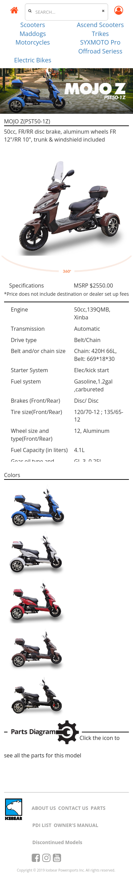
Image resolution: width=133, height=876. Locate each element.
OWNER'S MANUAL (76, 825)
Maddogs (32, 33)
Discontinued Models (57, 842)
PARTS (98, 808)
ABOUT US (44, 808)
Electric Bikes (32, 60)
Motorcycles (32, 42)
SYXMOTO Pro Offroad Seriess (100, 46)
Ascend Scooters (100, 25)
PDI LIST (41, 825)
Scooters (32, 25)
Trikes (100, 33)
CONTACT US (73, 808)
